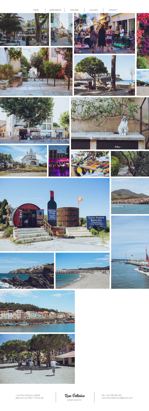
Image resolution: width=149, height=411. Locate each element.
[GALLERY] (93, 10)
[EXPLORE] (74, 10)
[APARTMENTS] (55, 10)
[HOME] (35, 10)
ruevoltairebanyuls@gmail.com (117, 398)
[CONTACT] (113, 10)
